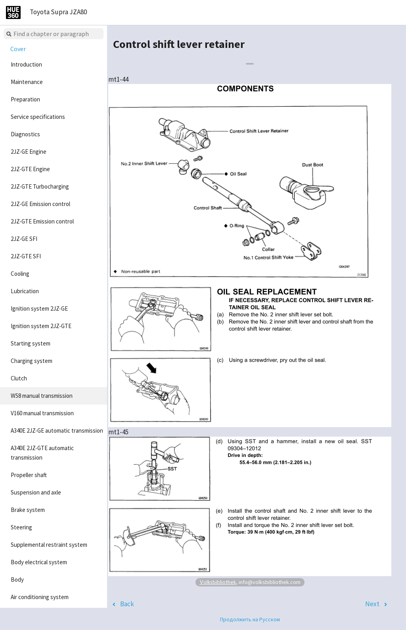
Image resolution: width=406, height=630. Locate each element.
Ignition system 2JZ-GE (39, 308)
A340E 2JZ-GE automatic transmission (57, 430)
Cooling (20, 273)
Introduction (26, 64)
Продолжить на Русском (250, 619)
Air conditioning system (40, 597)
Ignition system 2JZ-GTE (41, 326)
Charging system (31, 361)
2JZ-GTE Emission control (42, 221)
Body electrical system (39, 562)
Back (127, 603)
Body (17, 579)
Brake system (28, 510)
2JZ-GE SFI (24, 238)
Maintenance (27, 82)
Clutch (19, 378)
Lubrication (25, 291)
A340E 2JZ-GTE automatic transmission (42, 452)
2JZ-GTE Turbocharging (40, 186)
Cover (18, 49)
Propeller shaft (29, 475)
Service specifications (38, 116)
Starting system (30, 343)
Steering (21, 527)
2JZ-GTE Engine (30, 169)
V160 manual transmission (42, 413)
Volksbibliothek (217, 581)
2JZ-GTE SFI (26, 256)
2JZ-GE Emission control (40, 204)
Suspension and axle (36, 492)
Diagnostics (25, 134)
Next (372, 603)
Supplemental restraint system (49, 544)
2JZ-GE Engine (28, 151)
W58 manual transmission (42, 395)
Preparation (25, 99)
